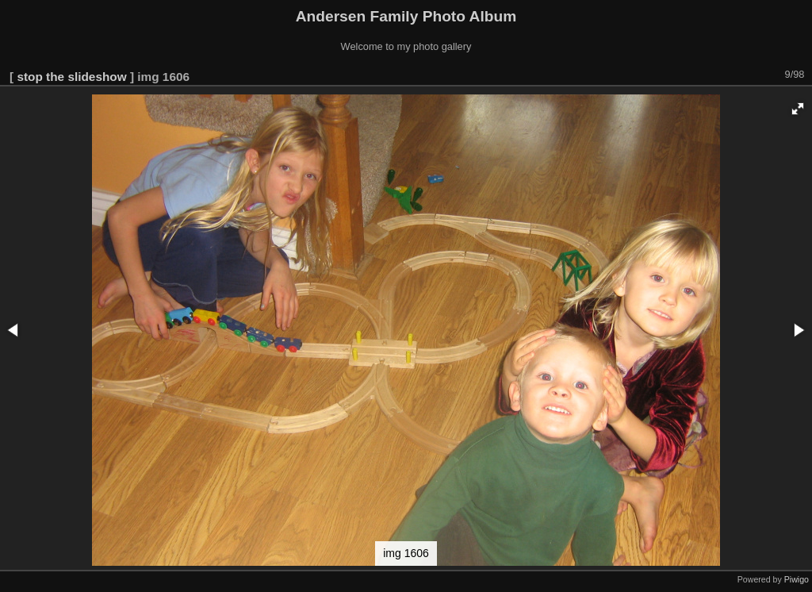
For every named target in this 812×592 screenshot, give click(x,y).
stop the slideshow (71, 76)
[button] (797, 108)
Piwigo (796, 579)
